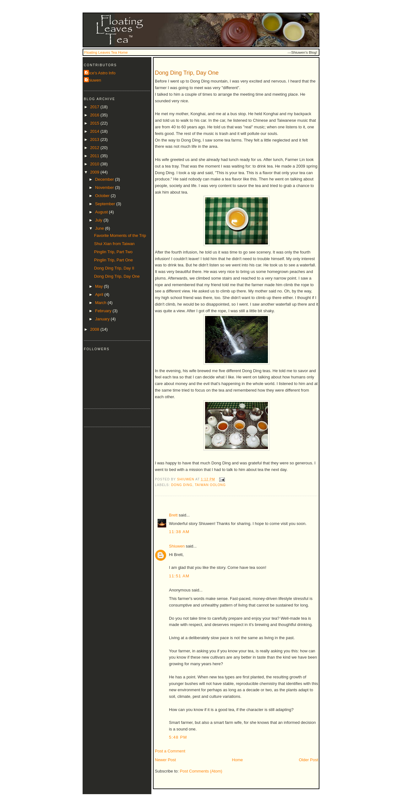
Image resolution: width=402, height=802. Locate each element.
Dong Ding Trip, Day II (114, 268)
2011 (95, 155)
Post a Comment (170, 751)
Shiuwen (177, 546)
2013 (95, 139)
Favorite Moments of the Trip (120, 235)
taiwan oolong (210, 485)
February (104, 310)
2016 (95, 115)
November (105, 187)
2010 (95, 164)
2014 (95, 131)
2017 (95, 106)
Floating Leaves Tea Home (106, 52)
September (105, 203)
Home (237, 759)
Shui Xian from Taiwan (114, 243)
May (99, 286)
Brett (173, 515)
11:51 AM (179, 576)
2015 (95, 123)
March (101, 302)
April (100, 294)
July (99, 220)
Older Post (308, 759)
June (100, 228)
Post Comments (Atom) (201, 771)
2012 (95, 147)
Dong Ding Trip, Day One (116, 276)
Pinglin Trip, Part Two (113, 251)
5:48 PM (178, 737)
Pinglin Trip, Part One (113, 260)
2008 (95, 329)
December (105, 179)
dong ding (182, 485)
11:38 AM (179, 531)
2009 (95, 172)
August (102, 212)
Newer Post (165, 759)
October (103, 195)
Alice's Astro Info (100, 73)
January (103, 319)
